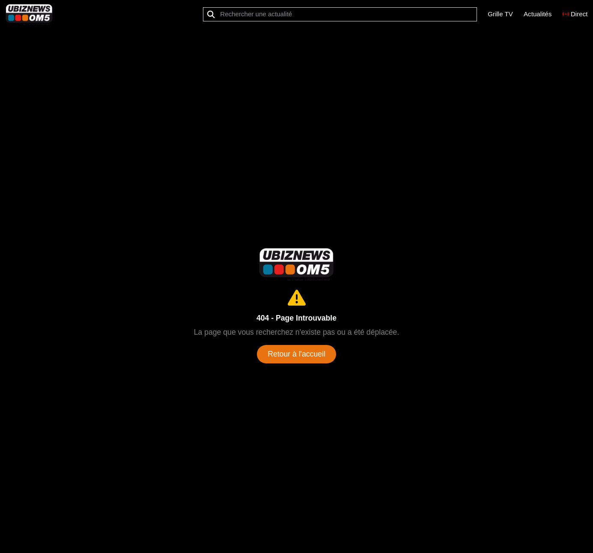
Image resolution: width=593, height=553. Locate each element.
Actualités (538, 14)
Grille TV (500, 14)
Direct (575, 14)
